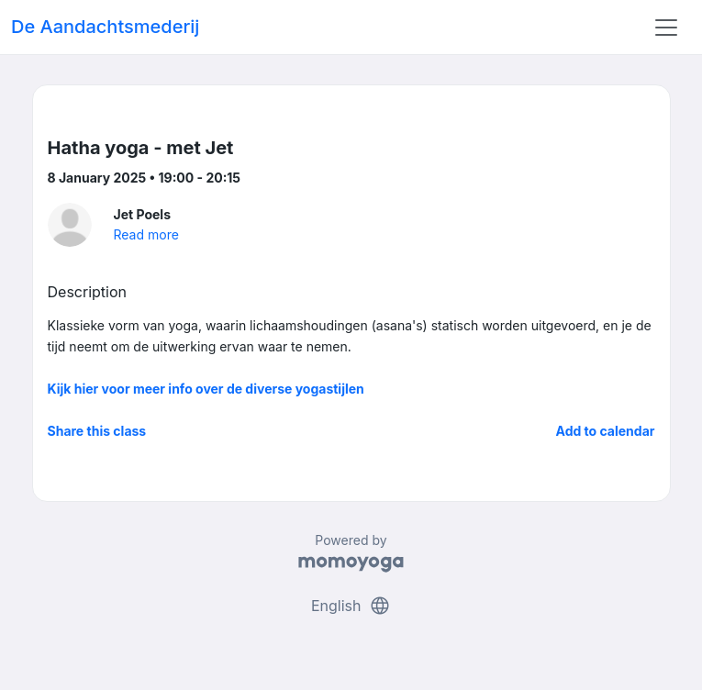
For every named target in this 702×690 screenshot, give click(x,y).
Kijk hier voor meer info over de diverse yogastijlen (206, 388)
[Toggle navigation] (666, 27)
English (351, 606)
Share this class (97, 431)
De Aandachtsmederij (105, 27)
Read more (146, 234)
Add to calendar (605, 431)
